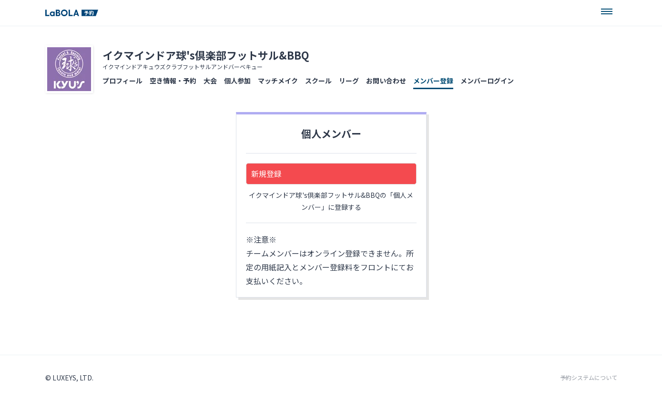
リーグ (349, 80)
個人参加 (237, 80)
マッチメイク (278, 80)
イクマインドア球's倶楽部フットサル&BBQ (205, 55)
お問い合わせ (386, 80)
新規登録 (266, 173)
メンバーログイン (487, 80)
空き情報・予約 (173, 80)
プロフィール (122, 80)
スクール (318, 80)
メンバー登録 (433, 80)
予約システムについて (588, 377)
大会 (210, 80)
